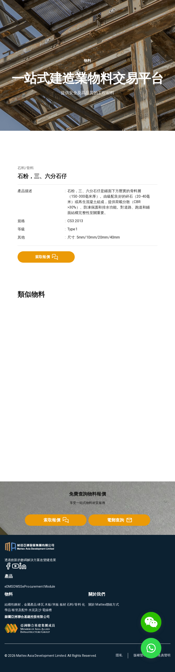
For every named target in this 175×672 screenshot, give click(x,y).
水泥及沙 (34, 610)
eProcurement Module (38, 586)
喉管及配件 (19, 610)
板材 (62, 604)
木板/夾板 (51, 604)
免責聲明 (163, 655)
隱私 (119, 655)
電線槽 (46, 610)
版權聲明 (140, 655)
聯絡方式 (112, 604)
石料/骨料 (26, 168)
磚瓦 (40, 604)
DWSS (18, 586)
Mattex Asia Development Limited (41, 655)
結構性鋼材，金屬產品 (21, 604)
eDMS (9, 586)
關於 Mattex (97, 604)
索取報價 (46, 257)
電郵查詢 (119, 520)
